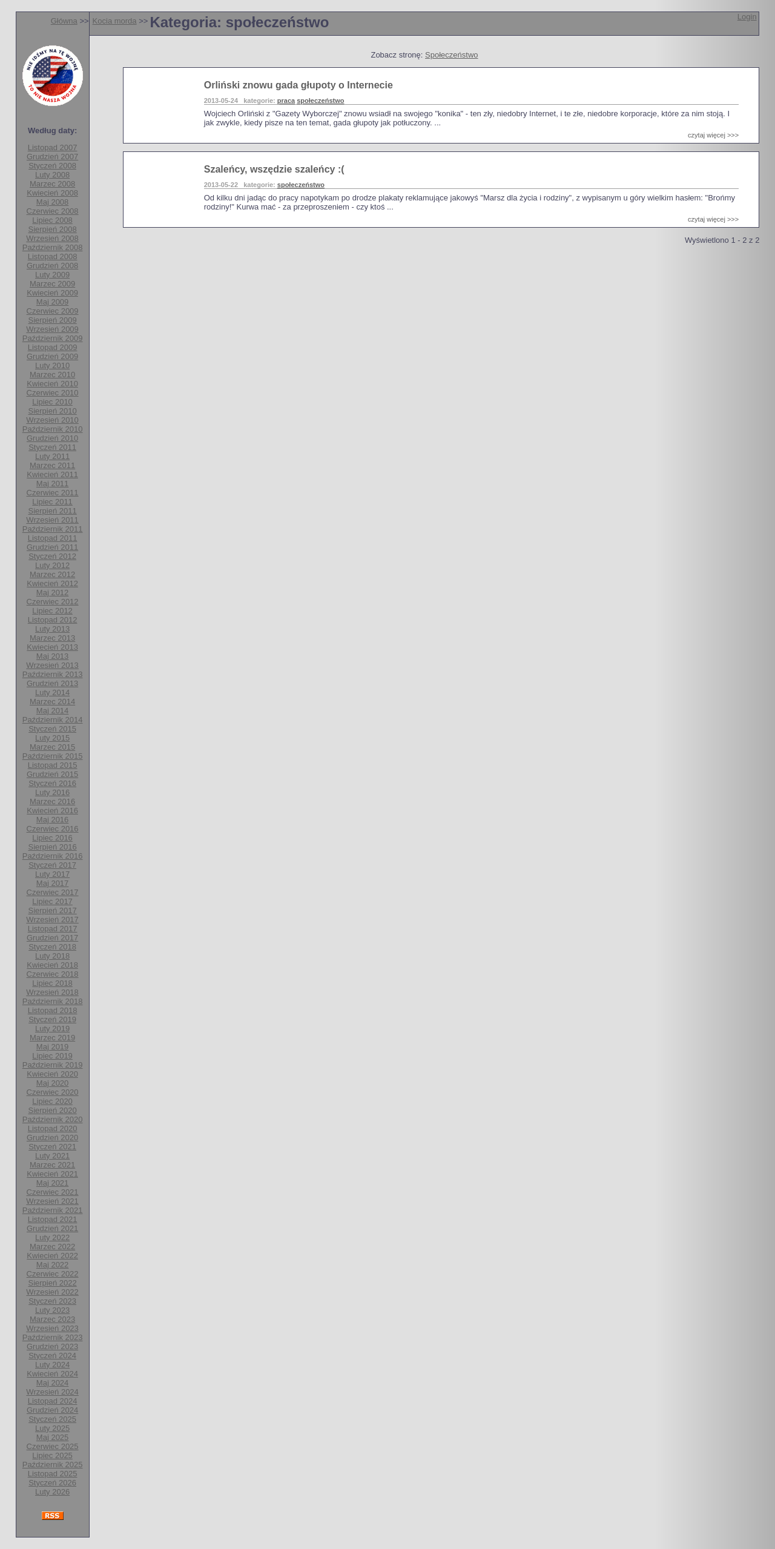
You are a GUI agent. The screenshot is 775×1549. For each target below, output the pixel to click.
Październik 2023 (52, 1337)
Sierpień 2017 (52, 910)
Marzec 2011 (52, 465)
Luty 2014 (52, 692)
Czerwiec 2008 (53, 211)
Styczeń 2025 (52, 1419)
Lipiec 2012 (52, 610)
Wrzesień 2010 (52, 419)
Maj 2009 (52, 301)
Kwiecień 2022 (52, 1255)
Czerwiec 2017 (53, 892)
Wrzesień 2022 (52, 1291)
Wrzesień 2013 (52, 665)
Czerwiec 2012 (53, 601)
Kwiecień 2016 (52, 810)
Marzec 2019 (52, 1037)
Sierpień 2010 (52, 410)
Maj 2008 (52, 201)
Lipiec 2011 (52, 501)
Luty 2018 (52, 955)
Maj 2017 (52, 883)
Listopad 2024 (53, 1400)
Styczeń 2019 (52, 1019)
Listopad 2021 (53, 1219)
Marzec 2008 (52, 183)
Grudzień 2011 (52, 547)
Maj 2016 (52, 819)
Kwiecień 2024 (52, 1373)
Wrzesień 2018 (52, 992)
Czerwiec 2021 (53, 1192)
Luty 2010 (52, 365)
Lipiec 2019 (52, 1055)
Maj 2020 (52, 1083)
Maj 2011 (52, 483)
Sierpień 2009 (52, 320)
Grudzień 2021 (52, 1228)
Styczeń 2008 (52, 165)
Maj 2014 (52, 710)
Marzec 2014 (52, 701)
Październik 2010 (52, 429)
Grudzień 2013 (52, 683)
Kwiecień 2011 (52, 474)
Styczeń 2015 (52, 728)
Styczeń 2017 (52, 865)
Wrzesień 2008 (52, 238)
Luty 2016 (52, 792)
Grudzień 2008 (52, 265)
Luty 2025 (52, 1428)
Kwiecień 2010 (52, 383)
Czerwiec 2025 (53, 1446)
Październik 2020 (52, 1119)
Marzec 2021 (52, 1164)
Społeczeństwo (451, 54)
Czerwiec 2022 (53, 1273)
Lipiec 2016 (52, 837)
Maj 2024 (52, 1382)
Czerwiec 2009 (53, 310)
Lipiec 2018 (52, 983)
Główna (64, 20)
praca (286, 100)
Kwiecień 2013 (52, 647)
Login (747, 16)
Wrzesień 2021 (52, 1201)
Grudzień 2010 (52, 438)
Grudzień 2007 (52, 156)
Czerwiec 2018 (53, 974)
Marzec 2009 (52, 283)
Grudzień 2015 (52, 774)
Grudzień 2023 (52, 1346)
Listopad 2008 (53, 256)
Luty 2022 (52, 1237)
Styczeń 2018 (52, 946)
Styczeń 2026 (52, 1482)
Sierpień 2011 (52, 510)
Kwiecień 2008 (52, 192)
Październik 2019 (52, 1064)
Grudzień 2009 (52, 356)
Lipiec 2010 (52, 401)
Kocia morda (115, 20)
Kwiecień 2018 (52, 964)
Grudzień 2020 (52, 1137)
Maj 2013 (52, 656)
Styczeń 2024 (52, 1355)
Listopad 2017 (53, 928)
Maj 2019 (52, 1046)
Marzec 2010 (52, 374)
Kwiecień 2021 (52, 1173)
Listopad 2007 (53, 147)
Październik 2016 (52, 855)
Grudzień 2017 (52, 937)
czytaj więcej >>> (713, 135)
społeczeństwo (320, 100)
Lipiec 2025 (52, 1455)
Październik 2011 (52, 528)
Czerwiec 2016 (53, 828)
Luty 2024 (52, 1364)
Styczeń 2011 (52, 447)
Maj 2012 (52, 592)
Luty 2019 (52, 1028)
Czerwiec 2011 (53, 492)
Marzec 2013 (52, 637)
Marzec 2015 (52, 746)
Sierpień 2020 (52, 1110)
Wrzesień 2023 (52, 1328)
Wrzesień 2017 (52, 919)
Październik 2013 (52, 674)
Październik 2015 (52, 756)
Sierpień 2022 (52, 1282)
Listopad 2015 (53, 765)
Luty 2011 (52, 456)
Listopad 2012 (53, 619)
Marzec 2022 (52, 1246)
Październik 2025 (52, 1464)
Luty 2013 (52, 628)
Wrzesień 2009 (52, 329)
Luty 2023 (52, 1310)
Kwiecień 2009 (52, 292)
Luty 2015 (52, 737)
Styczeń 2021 (52, 1146)
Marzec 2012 (52, 574)
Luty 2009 (52, 274)
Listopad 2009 (53, 347)
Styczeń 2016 (52, 783)
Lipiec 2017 (52, 901)
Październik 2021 (52, 1210)
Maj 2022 (52, 1264)
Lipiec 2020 (52, 1101)
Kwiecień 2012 (52, 583)
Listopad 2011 (53, 538)
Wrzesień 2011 (52, 519)
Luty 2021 (52, 1155)
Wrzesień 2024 (52, 1391)
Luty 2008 (52, 174)
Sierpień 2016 (52, 846)
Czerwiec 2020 (53, 1092)
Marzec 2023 (52, 1319)
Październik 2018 (52, 1001)
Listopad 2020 (53, 1128)
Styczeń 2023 (52, 1301)
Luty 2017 (52, 874)
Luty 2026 (52, 1491)
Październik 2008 (52, 247)
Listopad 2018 (53, 1010)
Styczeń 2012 (52, 556)
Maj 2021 (52, 1182)
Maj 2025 (52, 1437)
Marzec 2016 (52, 801)
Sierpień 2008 (52, 229)
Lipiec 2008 (52, 220)
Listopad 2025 (53, 1473)
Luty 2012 (52, 565)
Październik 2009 (52, 338)
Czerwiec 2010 (53, 392)
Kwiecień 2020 (52, 1073)
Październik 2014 (52, 719)
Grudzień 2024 (52, 1410)
